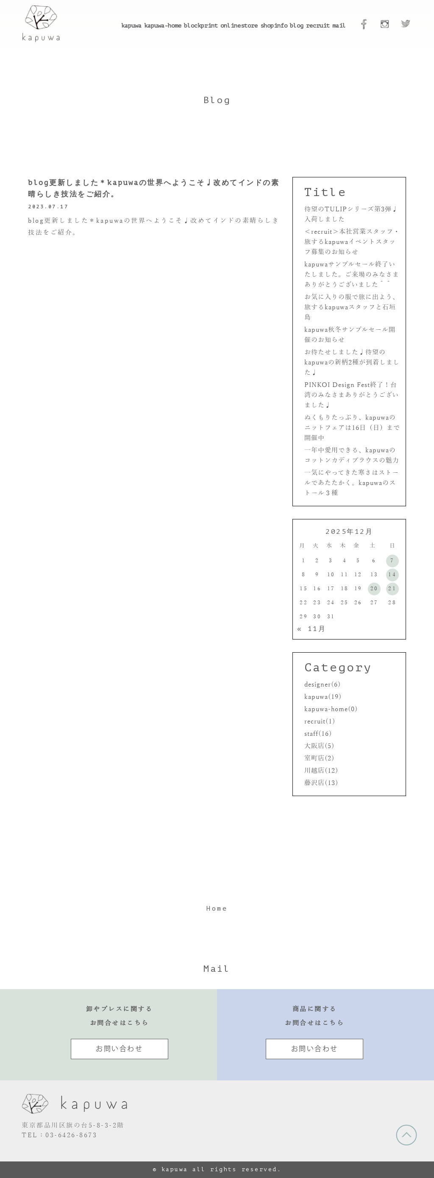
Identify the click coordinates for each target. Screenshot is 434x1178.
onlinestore (239, 25)
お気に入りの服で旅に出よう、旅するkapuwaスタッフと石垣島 (351, 307)
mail (339, 25)
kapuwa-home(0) (331, 709)
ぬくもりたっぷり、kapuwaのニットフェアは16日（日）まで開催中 (352, 427)
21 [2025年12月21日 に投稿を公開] (392, 589)
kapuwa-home (162, 25)
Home (217, 908)
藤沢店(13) (321, 783)
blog (296, 25)
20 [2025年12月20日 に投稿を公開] (374, 589)
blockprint (201, 25)
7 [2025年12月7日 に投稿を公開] (392, 561)
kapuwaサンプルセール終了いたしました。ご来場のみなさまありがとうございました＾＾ (351, 274)
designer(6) (322, 684)
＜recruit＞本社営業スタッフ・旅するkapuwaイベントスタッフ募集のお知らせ (352, 241)
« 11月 (311, 629)
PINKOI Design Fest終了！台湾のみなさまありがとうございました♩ (351, 395)
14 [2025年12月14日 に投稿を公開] (392, 575)
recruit (318, 25)
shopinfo (273, 25)
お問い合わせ (119, 1048)
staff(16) (318, 733)
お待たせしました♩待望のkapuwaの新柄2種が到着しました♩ (352, 362)
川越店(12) (321, 770)
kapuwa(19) (323, 696)
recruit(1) (319, 721)
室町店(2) (319, 758)
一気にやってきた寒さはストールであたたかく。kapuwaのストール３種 (351, 482)
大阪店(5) (319, 746)
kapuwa (131, 25)
